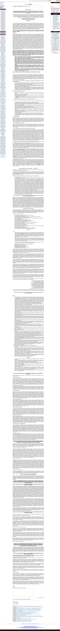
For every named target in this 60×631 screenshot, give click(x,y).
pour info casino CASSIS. (55, 34)
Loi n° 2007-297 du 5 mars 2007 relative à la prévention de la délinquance (2, 148)
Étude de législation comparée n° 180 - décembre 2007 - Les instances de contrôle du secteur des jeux (3, 142)
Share (14, 586)
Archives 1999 (3, 30)
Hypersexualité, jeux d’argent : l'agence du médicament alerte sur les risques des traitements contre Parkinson (56, 19)
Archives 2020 (3, 14)
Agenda (38, 0)
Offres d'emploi (41, 0)
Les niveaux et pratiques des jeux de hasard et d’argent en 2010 (3, 100)
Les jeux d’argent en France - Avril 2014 (2, 66)
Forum (31, 0)
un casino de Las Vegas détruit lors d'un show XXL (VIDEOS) (23, 619)
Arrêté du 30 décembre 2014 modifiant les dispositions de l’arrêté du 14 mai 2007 (3, 55)
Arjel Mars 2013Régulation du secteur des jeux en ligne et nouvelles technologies (2, 74)
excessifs (55, 10)
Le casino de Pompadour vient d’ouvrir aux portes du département (56, 28)
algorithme (53, 9)
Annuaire (45, 0)
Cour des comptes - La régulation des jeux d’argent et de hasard (2, 39)
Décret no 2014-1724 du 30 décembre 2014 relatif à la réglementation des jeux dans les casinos (3, 63)
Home (29, 0)
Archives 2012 (3, 20)
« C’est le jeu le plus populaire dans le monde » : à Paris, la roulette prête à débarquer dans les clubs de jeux (56, 23)
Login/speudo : (2, 2)
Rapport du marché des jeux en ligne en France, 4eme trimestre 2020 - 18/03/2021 (2, 36)
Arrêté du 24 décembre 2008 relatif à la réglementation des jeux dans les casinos (3, 128)
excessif (58, 10)
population (53, 12)
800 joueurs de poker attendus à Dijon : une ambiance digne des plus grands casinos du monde (28, 615)
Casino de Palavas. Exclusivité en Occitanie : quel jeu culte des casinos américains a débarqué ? (28, 610)
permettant (57, 11)
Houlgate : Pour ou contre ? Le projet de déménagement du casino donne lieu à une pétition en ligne (28, 607)
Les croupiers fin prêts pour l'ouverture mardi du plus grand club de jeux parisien (56, 26)
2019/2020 (3, 33)
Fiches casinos (35, 0)
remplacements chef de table (54, 43)
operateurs (52, 10)
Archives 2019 (3, 15)
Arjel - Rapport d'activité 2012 (3, 72)
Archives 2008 (3, 23)
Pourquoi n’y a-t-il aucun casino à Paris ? (21, 616)
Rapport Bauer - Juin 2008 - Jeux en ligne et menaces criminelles (2, 132)
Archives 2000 (3, 29)
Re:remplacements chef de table (55, 39)
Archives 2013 (3, 19)
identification (53, 11)
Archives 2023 (3, 12)
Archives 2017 (3, 16)
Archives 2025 (3, 10)
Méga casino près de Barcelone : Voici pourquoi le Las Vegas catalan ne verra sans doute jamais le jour (29, 617)
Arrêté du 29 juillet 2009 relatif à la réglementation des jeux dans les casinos (3, 121)
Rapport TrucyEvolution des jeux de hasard (3, 156)
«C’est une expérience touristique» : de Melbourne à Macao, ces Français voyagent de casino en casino (29, 609)
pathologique (57, 12)
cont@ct (47, 0)
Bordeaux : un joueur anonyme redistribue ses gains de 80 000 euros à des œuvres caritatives (56, 16)
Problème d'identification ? (2, 7)
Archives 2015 (3, 18)
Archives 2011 (3, 21)
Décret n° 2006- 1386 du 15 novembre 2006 (3, 154)
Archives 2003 (3, 27)
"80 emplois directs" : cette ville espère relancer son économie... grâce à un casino (26, 620)
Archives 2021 (3, 13)
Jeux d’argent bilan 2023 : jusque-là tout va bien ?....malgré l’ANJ (24, 622)
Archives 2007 (3, 24)
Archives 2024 (3, 11)
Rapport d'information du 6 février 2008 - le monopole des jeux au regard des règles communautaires (3, 139)
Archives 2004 (3, 26)
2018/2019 (3, 32)
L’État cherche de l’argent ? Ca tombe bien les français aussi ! (23, 614)
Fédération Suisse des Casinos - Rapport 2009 (3, 119)
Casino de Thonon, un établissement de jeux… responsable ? (23, 621)
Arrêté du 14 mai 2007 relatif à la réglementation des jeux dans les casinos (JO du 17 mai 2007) (3, 145)
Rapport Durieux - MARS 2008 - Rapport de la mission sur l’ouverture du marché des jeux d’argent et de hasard (3, 135)
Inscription (1, 6)
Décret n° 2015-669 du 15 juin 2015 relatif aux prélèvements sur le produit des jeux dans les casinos (3, 41)
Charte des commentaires (41, 598)
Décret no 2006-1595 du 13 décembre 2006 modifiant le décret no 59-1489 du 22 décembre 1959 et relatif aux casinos (3, 151)
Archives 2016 (3, 17)
